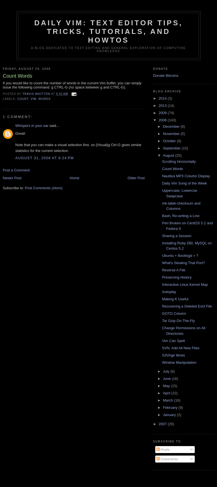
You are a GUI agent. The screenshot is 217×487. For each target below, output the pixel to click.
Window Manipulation (179, 362)
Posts (163, 449)
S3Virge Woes (173, 355)
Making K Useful (175, 299)
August (169, 155)
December (172, 126)
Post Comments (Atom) (44, 188)
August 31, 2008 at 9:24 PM (44, 158)
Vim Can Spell (173, 341)
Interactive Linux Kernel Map (185, 284)
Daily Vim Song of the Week (184, 183)
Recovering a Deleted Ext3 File (187, 306)
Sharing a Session (176, 236)
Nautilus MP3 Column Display (186, 176)
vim (33, 98)
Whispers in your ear (31, 126)
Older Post (136, 178)
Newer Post (12, 178)
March (168, 400)
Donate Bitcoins (165, 75)
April (167, 393)
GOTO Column (174, 313)
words (44, 98)
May (167, 386)
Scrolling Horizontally (179, 161)
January (170, 415)
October (170, 141)
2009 (163, 113)
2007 (163, 424)
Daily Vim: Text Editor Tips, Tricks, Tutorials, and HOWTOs (108, 31)
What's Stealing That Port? (183, 263)
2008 (163, 120)
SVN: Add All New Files (180, 348)
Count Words (172, 169)
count (22, 98)
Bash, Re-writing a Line (180, 216)
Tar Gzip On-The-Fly (178, 321)
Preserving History (176, 277)
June (167, 379)
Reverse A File (173, 270)
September (172, 148)
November (172, 134)
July (167, 371)
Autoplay (169, 292)
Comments (167, 459)
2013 (163, 106)
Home (75, 178)
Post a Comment (16, 170)
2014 (163, 98)
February (171, 407)
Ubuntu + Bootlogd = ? (180, 256)
